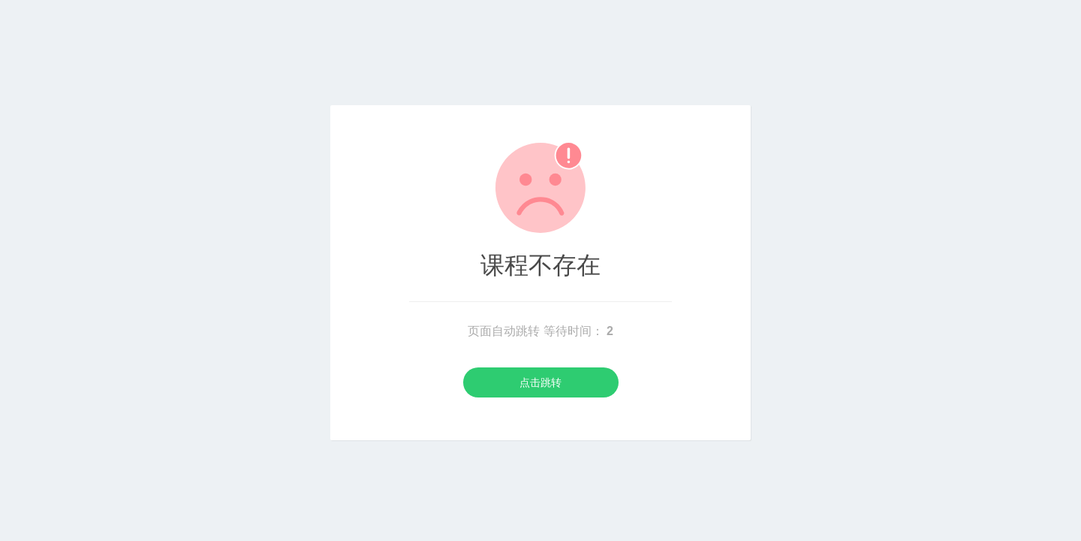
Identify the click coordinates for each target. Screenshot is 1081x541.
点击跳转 (540, 382)
